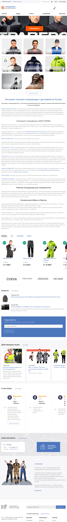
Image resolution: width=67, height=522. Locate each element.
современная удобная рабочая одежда (35, 131)
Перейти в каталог (33, 93)
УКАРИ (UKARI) (5, 175)
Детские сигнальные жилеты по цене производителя (12, 368)
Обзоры (54, 510)
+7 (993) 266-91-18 (13, 434)
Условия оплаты (43, 506)
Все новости (15, 290)
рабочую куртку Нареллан (21, 172)
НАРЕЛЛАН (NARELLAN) (7, 168)
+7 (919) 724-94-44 (6, 1)
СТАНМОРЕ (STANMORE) (7, 179)
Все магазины (22, 423)
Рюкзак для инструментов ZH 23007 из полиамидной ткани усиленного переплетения (35, 297)
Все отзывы (18, 388)
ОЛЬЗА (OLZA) (5, 156)
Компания (29, 502)
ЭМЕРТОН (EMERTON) (7, 138)
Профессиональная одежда (8, 108)
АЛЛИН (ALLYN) (5, 147)
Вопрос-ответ (55, 506)
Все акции (25, 344)
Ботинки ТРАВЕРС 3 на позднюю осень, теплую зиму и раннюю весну (30, 306)
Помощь (54, 502)
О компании (29, 505)
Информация (43, 502)
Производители (56, 508)
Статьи (54, 505)
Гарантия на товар (44, 510)
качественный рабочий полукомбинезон (48, 170)
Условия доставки (43, 508)
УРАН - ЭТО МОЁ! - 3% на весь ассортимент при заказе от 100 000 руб (38, 369)
